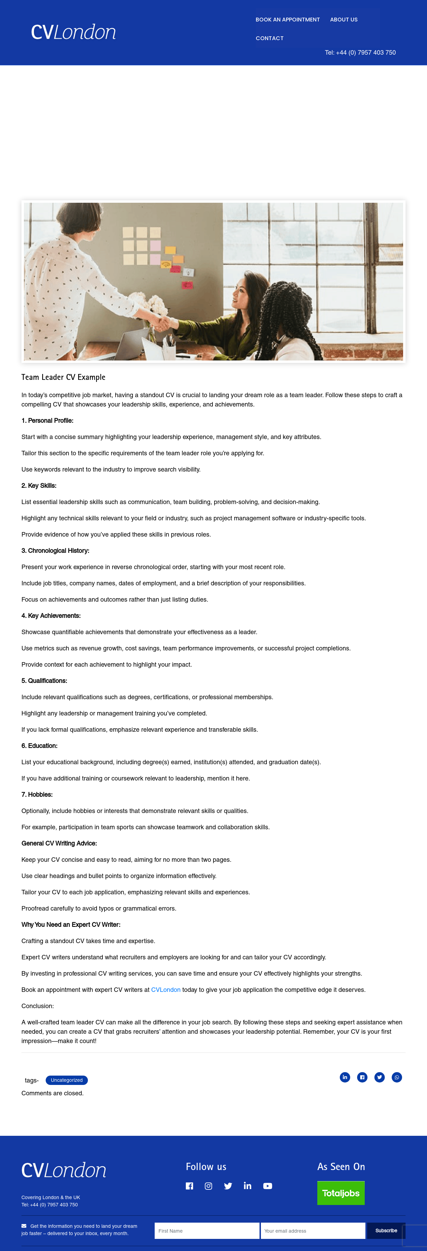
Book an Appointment (282, 18)
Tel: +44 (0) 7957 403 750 (356, 32)
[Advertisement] (213, 97)
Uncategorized (67, 1060)
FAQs (94, 1237)
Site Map (289, 1237)
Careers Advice (327, 1237)
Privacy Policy (159, 1237)
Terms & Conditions (208, 1237)
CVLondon (166, 970)
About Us (339, 18)
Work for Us (254, 1237)
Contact (378, 18)
